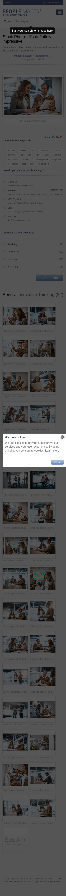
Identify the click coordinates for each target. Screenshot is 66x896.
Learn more (52, 450)
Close (57, 462)
